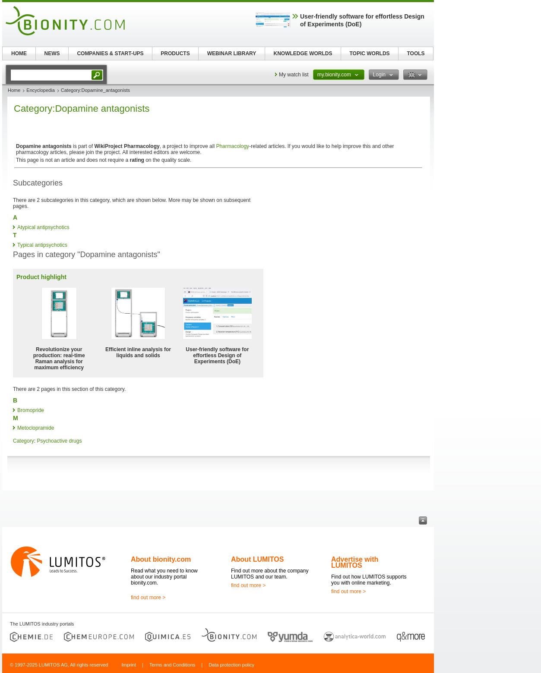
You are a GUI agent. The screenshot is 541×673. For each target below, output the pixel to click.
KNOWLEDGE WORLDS (303, 53)
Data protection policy (231, 664)
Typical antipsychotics (42, 245)
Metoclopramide (35, 428)
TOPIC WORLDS (369, 53)
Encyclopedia (40, 90)
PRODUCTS (175, 53)
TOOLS (415, 53)
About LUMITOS (257, 559)
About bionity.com (161, 559)
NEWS (52, 53)
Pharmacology (232, 146)
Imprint (128, 664)
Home (14, 90)
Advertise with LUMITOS (354, 562)
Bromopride (30, 410)
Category (23, 441)
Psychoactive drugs (59, 441)
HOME (19, 53)
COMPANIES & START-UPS (110, 53)
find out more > (148, 597)
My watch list (294, 75)
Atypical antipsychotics (43, 227)
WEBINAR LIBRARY (231, 53)
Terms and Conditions (172, 664)
